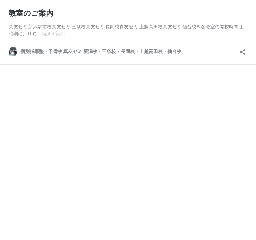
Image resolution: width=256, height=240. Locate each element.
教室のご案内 (31, 13)
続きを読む (53, 33)
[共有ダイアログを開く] (242, 50)
